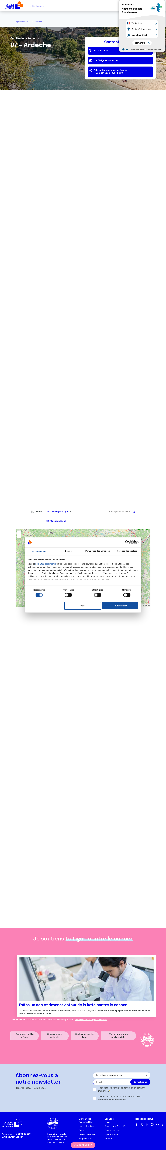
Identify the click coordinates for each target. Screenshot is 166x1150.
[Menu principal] (162, 6)
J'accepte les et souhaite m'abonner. (122, 1089)
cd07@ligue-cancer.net (106, 60)
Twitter (142, 1124)
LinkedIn (147, 1124)
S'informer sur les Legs (84, 1035)
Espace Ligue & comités (115, 1126)
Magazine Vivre (85, 1139)
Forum (107, 1122)
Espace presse (111, 1135)
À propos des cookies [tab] (127, 551)
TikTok (162, 1124)
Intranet (108, 1139)
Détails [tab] (68, 551)
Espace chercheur (113, 1130)
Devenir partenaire (87, 1135)
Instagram (152, 1124)
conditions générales (122, 1088)
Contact (83, 1130)
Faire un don (85, 1145)
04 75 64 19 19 (101, 51)
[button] (19, 532)
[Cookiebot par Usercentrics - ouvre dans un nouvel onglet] (127, 542)
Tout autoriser (120, 606)
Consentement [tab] (39, 551)
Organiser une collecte (54, 1035)
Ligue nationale (22, 22)
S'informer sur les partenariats (118, 1035)
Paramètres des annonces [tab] (97, 551)
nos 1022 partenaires (45, 564)
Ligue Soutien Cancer (12, 1137)
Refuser (82, 606)
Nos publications (86, 1126)
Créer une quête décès (25, 1035)
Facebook (136, 1124)
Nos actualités (85, 1122)
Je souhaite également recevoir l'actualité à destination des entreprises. (120, 1098)
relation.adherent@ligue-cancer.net (91, 1020)
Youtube (157, 1124)
